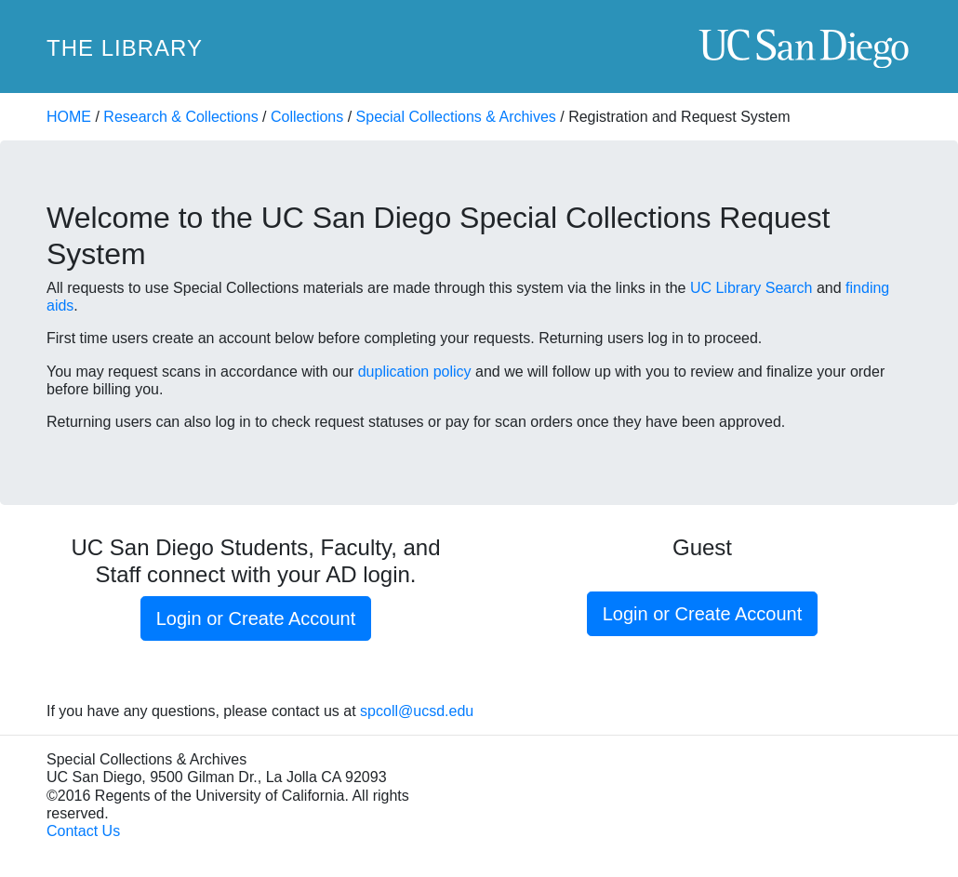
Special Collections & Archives (456, 117)
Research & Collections (180, 117)
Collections (307, 117)
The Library (125, 47)
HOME (69, 117)
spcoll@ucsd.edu (416, 711)
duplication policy (415, 371)
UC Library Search (751, 288)
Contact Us (83, 831)
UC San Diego (805, 47)
